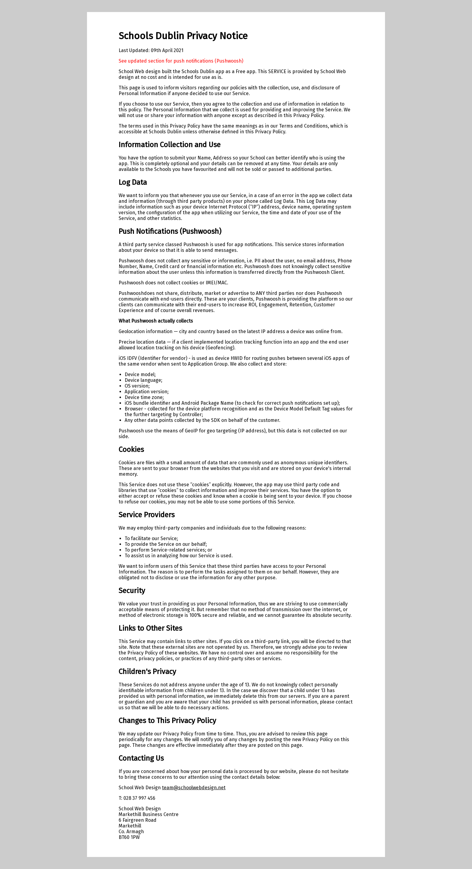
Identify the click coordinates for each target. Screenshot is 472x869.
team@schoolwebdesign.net (193, 787)
